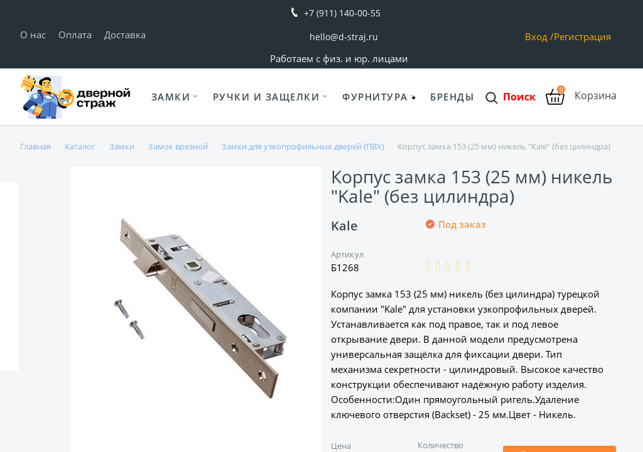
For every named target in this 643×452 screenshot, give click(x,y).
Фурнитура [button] (375, 96)
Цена (341, 445)
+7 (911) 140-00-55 (342, 13)
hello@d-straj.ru (344, 37)
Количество (441, 445)
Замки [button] (171, 96)
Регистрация (582, 37)
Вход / (539, 37)
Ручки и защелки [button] (266, 96)
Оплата (75, 34)
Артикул (347, 254)
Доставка (125, 34)
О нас (33, 34)
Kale (344, 225)
